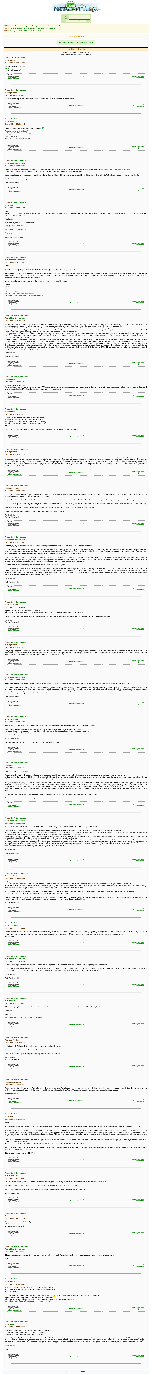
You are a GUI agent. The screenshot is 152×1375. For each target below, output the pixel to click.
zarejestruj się (28, 28)
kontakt (38, 31)
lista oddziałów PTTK (53, 28)
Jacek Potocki (15, 925)
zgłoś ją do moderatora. (14, 78)
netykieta (31, 31)
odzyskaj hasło (39, 28)
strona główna (14, 26)
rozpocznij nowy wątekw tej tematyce (138, 76)
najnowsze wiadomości (42, 26)
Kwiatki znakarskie (18, 57)
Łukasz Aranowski (17, 260)
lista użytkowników (16, 28)
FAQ (25, 31)
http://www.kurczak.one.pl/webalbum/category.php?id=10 (27, 1301)
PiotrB (12, 1324)
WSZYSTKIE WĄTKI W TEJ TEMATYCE (75, 42)
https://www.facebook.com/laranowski (28, 295)
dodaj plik (79, 26)
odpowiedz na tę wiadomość (76, 76)
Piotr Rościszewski (17, 163)
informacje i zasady (26, 26)
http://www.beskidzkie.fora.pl (16, 1017)
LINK (7, 68)
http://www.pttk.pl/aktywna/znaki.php (115, 169)
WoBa (12, 1001)
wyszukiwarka (56, 26)
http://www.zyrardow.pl (14, 237)
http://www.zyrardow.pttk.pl (15, 229)
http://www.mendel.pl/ (25, 293)
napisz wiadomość (68, 26)
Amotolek (14, 121)
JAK (11, 205)
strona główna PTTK (16, 31)
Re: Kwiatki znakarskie (19, 90)
